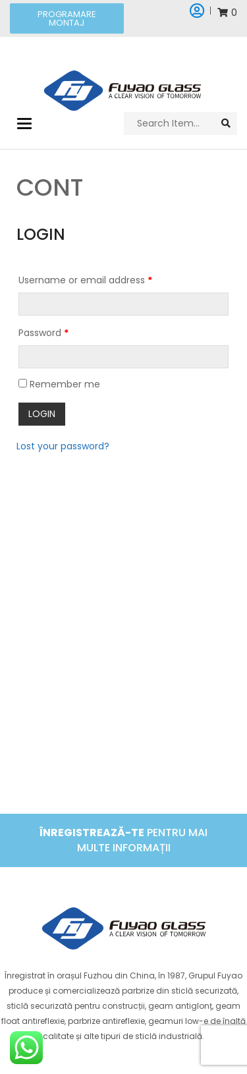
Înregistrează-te (92, 833)
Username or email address (85, 280)
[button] (67, 18)
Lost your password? (62, 446)
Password (43, 332)
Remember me (59, 384)
